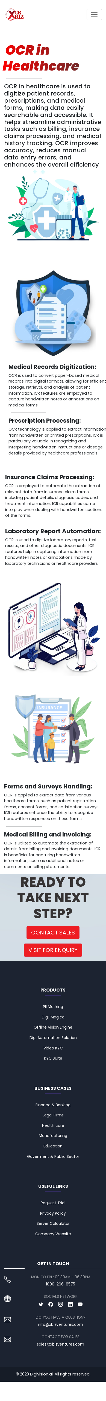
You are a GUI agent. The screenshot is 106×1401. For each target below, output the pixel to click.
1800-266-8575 (60, 1284)
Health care (53, 1125)
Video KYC (53, 1048)
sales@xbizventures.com (60, 1344)
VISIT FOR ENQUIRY (53, 950)
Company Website (53, 1234)
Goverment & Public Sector (53, 1156)
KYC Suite (53, 1058)
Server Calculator (53, 1223)
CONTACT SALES (53, 932)
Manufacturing (53, 1135)
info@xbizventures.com (60, 1324)
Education (53, 1146)
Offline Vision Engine (53, 1027)
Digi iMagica (53, 1017)
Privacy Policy (53, 1213)
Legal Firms (53, 1115)
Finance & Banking (53, 1105)
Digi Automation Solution (53, 1037)
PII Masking (53, 1006)
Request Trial (53, 1203)
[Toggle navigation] (94, 14)
